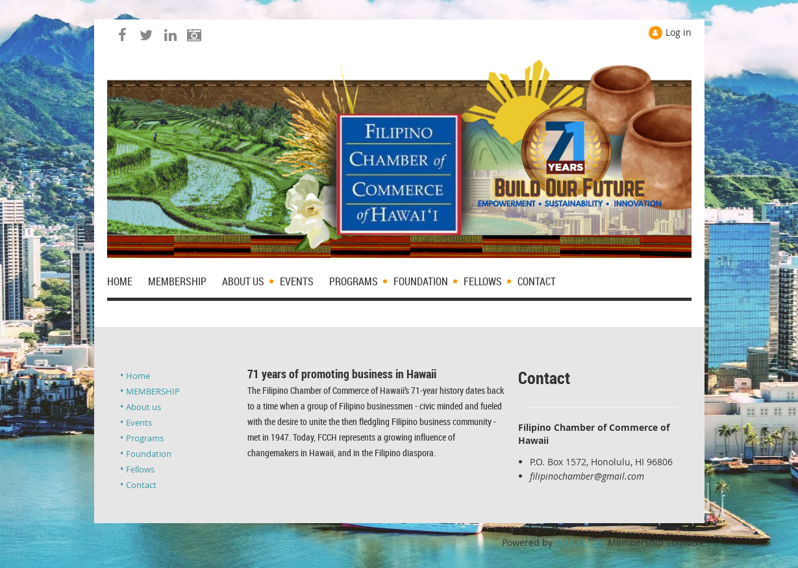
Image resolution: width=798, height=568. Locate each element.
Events (139, 422)
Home (138, 375)
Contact (141, 485)
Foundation (148, 453)
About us (143, 407)
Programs (145, 438)
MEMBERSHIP (153, 391)
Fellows (140, 469)
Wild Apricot (580, 542)
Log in (679, 32)
